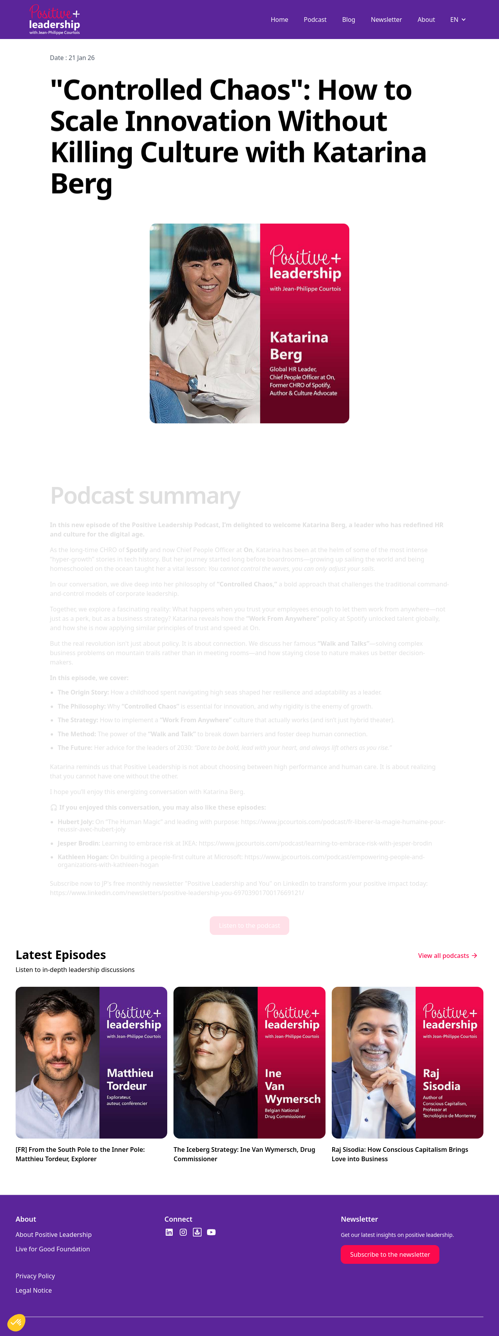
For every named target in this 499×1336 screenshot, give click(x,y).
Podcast (315, 19)
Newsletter (386, 19)
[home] (54, 19)
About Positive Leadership (54, 1234)
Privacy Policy (35, 1276)
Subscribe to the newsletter (390, 1254)
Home (279, 19)
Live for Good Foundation (53, 1249)
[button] (459, 19)
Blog (349, 19)
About (426, 19)
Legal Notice (34, 1290)
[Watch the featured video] (91, 1078)
